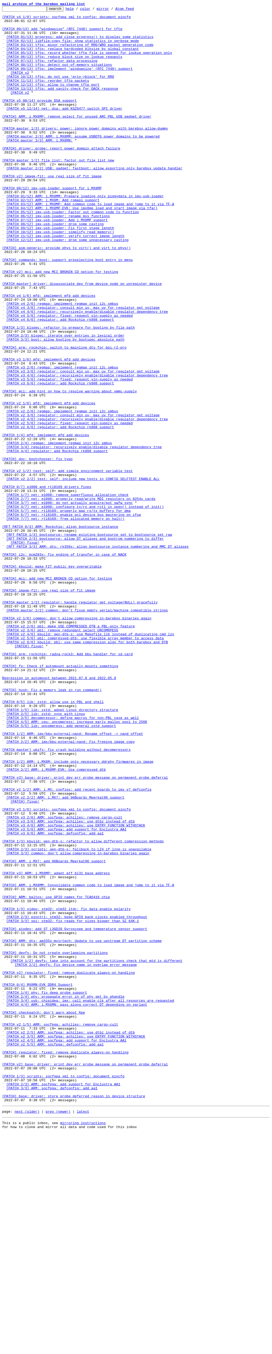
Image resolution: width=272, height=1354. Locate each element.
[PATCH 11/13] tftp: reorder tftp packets (47, 95)
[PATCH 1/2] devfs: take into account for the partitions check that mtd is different (96, 1151)
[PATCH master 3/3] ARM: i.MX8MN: (39, 167)
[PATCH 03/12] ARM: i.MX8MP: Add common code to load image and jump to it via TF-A (90, 243)
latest (83, 1331)
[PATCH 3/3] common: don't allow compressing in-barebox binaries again (77, 1022)
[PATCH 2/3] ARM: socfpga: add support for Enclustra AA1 (63, 1299)
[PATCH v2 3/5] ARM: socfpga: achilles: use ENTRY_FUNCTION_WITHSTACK (75, 1242)
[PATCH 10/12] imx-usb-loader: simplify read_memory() (60, 277)
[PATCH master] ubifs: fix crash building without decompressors (66, 898)
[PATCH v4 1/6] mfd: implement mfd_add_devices (48, 353)
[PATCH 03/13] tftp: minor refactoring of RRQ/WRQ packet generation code (80, 52)
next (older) (27, 1331)
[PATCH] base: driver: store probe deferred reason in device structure (73, 1314)
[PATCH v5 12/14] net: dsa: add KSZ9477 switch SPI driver (64, 129)
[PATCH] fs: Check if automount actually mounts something (60, 798)
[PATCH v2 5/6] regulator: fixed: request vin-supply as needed (69, 506)
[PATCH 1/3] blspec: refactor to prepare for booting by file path (68, 391)
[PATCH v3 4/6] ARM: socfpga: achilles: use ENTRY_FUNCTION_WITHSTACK (75, 989)
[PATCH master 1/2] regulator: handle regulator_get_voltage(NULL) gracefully (80, 721)
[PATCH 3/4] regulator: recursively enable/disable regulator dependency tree (84, 535)
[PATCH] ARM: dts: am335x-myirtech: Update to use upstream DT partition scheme (82, 1127)
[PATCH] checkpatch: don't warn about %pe (43, 1213)
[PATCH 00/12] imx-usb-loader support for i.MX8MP (51, 224)
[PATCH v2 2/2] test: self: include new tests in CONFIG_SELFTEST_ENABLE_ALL (83, 573)
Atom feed (133, 10)
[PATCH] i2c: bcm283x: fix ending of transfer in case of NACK (64, 664)
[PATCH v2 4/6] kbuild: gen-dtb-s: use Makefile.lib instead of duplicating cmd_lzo (90, 759)
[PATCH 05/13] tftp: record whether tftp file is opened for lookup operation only (89, 62)
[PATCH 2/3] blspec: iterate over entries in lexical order (65, 401)
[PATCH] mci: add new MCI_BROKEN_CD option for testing (57, 693)
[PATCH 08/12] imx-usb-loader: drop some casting (55, 267)
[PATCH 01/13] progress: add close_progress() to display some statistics (80, 43)
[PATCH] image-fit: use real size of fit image (48, 707)
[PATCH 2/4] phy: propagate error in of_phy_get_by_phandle (65, 1194)
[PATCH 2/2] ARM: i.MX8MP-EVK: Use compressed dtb (56, 922)
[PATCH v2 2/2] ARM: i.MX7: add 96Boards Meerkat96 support (65, 955)
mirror (111, 10)
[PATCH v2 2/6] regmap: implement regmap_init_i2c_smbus (62, 492)
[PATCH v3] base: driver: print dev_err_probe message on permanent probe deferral (85, 931)
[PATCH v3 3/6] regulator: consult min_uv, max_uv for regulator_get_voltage (83, 444)
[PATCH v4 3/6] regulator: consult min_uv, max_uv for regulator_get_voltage (83, 368)
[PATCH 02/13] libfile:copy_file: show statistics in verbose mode (72, 47)
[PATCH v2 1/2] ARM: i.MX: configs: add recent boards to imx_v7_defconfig (76, 946)
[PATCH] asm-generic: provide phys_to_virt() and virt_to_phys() (66, 296)
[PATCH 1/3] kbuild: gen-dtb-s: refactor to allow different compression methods (83, 1008)
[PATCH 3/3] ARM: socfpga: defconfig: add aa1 (51, 1304)
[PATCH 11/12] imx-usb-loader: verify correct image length (65, 282)
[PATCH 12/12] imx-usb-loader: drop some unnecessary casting (67, 286)
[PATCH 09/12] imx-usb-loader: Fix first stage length (60, 272)
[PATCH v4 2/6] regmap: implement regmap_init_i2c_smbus (62, 363)
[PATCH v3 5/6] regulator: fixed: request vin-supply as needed (69, 454)
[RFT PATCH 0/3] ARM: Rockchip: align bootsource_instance (60, 630)
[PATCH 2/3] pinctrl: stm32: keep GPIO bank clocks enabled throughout (76, 1099)
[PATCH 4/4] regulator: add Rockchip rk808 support (57, 540)
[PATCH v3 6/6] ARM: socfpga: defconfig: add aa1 (55, 998)
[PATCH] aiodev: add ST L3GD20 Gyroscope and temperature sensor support (74, 1113)
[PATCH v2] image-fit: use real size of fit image (51, 210)
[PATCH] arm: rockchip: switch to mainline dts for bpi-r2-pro (64, 415)
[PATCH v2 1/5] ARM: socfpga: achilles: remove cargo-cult (60, 1228)
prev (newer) (58, 1331)
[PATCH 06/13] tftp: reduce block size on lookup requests (64, 67)
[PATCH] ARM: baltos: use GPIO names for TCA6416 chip (56, 1075)
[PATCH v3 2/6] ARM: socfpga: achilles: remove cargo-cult (64, 979)
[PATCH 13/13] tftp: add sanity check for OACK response (62, 105)
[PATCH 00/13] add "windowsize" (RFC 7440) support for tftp (62, 33)
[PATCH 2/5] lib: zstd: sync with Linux (45, 855)
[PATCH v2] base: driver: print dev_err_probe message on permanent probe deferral (85, 1276)
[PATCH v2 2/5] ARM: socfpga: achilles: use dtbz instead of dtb (70, 1237)
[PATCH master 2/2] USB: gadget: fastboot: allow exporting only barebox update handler (94, 200)
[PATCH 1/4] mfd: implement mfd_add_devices (45, 521)
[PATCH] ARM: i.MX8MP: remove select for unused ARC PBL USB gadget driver (76, 138)
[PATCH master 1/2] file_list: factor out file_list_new (58, 191)
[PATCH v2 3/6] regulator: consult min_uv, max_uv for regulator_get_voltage (83, 497)
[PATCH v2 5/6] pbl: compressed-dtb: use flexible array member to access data (85, 764)
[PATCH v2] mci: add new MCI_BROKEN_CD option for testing (60, 325)
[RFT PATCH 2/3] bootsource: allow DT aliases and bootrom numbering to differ (85, 645)
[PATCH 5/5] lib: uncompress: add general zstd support (61, 869)
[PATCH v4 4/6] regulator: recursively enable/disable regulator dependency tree (87, 372)
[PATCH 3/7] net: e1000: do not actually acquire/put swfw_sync (69, 602)
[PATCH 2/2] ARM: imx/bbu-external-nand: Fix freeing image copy (70, 888)
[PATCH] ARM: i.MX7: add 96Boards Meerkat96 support (54, 1032)
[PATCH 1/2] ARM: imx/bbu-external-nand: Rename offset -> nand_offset (72, 879)
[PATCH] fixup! (24, 650)
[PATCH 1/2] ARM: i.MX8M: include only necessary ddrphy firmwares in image (77, 912)
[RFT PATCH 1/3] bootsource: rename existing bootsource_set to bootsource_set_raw (89, 640)
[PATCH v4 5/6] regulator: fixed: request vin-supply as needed (69, 377)
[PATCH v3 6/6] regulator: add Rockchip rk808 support (60, 458)
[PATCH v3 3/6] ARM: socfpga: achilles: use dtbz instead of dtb (70, 984)
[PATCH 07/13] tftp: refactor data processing (51, 71)
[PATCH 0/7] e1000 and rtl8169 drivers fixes (46, 583)
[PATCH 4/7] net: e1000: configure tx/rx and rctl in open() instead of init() (85, 607)
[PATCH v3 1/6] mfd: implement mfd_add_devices (48, 430)
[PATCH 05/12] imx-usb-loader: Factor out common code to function (72, 253)
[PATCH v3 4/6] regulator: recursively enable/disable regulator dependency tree (87, 449)
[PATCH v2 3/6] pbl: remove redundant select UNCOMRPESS (62, 755)
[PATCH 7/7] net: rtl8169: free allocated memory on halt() (65, 621)
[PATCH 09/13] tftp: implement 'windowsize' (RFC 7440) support (69, 81)
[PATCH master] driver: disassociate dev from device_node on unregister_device (82, 339)
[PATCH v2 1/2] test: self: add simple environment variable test (67, 564)
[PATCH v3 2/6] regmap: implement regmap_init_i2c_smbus (62, 439)
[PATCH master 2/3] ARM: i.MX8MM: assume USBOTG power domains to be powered (83, 162)
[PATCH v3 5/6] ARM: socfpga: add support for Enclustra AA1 (66, 994)
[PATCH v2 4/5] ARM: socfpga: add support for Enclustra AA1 (66, 1247)
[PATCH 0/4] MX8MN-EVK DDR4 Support (37, 1180)
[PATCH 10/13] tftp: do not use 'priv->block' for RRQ (60, 90)
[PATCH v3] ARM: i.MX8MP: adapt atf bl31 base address (56, 1046)
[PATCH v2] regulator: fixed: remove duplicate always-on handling (68, 1166)
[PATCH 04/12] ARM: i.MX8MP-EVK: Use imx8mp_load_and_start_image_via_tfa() (82, 248)
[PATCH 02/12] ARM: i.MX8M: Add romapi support (53, 239)
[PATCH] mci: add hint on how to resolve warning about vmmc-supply (69, 468)
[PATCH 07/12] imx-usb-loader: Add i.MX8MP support (57, 262)
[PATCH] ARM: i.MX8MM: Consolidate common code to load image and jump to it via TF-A (88, 1061)
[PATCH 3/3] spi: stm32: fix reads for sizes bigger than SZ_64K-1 (72, 1104)
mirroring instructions (83, 1343)
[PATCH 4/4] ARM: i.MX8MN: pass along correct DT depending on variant (76, 1204)
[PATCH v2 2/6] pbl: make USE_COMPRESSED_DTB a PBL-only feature (70, 750)
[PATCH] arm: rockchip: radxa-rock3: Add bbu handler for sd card (67, 783)
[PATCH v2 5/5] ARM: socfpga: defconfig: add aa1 (55, 1252)
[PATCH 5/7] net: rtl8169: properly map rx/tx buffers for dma (68, 611)
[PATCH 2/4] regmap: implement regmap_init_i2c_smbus (59, 530)
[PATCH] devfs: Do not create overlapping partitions (55, 1142)
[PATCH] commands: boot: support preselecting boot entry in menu (67, 310)
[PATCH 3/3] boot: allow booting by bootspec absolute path (65, 406)
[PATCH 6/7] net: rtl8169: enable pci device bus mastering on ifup (73, 616)
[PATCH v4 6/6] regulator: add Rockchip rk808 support (60, 382)
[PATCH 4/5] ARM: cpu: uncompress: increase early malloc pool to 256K (76, 865)
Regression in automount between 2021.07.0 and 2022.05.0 (59, 812)
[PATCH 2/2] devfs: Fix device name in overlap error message (76, 1156)
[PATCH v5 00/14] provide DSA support (39, 119)
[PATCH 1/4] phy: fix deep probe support (46, 1190)
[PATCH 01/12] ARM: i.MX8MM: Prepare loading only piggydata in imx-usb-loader (85, 234)
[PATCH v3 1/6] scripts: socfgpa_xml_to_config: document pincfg (66, 970)
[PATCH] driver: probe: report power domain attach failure (61, 176)
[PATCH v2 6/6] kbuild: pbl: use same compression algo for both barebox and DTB (87, 769)
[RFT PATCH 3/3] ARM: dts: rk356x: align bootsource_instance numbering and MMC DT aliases (97, 654)
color (93, 10)
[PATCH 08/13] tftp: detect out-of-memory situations (59, 76)
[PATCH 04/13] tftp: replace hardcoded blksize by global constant (72, 57)
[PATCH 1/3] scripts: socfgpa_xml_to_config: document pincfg (63, 1290)
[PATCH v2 (19, 86)
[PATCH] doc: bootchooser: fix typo (37, 549)
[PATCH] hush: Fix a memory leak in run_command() (51, 826)
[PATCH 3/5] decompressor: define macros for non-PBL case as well (72, 860)
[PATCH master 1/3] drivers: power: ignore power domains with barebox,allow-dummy (85, 153)
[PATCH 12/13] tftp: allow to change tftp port (53, 100)
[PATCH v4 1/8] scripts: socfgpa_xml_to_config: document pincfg (66, 19)
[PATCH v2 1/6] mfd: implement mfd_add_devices (48, 482)
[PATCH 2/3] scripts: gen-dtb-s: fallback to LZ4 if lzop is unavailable (78, 1018)
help (78, 10)
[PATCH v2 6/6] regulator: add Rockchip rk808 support (60, 511)
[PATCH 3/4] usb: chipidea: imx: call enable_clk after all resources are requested (90, 1199)
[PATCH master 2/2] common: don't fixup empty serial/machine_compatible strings (87, 731)
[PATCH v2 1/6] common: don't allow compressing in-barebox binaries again (76, 740)
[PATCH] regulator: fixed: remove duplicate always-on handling (65, 1261)
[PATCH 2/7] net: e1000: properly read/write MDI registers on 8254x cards (81, 597)
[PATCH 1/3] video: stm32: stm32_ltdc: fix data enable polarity (66, 1089)
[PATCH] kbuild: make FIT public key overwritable (51, 678)
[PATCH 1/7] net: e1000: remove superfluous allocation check (67, 592)
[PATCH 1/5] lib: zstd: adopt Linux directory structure (62, 850)
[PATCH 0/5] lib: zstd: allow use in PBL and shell (53, 841)
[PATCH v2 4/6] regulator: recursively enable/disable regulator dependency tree (87, 501)
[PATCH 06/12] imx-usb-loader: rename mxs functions (58, 258)
